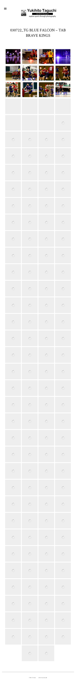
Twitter (32, 676)
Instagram (42, 676)
